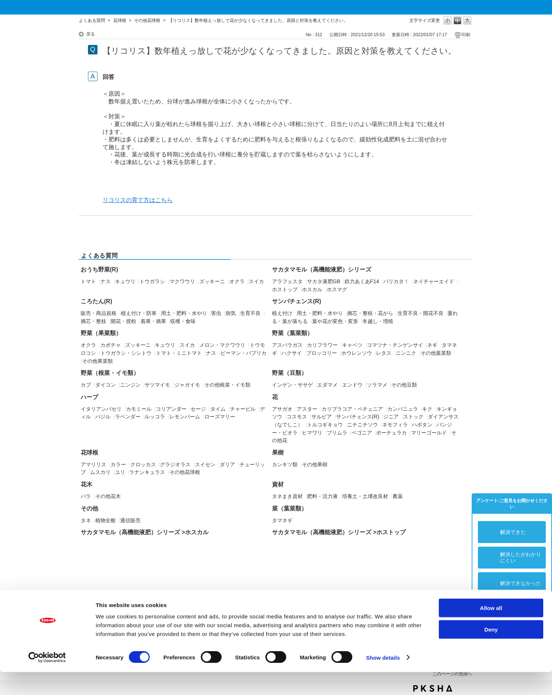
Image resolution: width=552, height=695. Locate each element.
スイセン (205, 464)
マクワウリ (182, 281)
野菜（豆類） (289, 373)
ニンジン (130, 385)
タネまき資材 (287, 496)
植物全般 (105, 520)
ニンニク (406, 353)
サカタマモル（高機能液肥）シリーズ (321, 269)
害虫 (216, 313)
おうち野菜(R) (99, 269)
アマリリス (93, 464)
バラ (86, 496)
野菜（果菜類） (101, 333)
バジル (103, 416)
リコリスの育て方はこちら (138, 200)
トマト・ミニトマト (179, 353)
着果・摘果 (153, 321)
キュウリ (125, 281)
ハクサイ (291, 353)
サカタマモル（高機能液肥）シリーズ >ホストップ (339, 532)
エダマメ (327, 385)
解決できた (513, 532)
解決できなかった (520, 583)
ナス (105, 281)
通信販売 (130, 520)
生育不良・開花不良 (421, 313)
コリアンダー (171, 409)
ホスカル (312, 289)
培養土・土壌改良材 (365, 496)
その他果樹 (314, 464)
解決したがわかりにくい (520, 557)
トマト (88, 281)
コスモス (297, 416)
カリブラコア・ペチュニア (352, 409)
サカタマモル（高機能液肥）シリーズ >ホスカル (144, 532)
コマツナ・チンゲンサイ (395, 345)
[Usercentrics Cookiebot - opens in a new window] (47, 680)
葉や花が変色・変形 (335, 321)
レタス (383, 353)
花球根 (119, 20)
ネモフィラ (395, 425)
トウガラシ (152, 281)
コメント (510, 609)
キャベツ (352, 345)
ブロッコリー (321, 353)
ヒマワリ (312, 433)
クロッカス (143, 464)
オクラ (237, 281)
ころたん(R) (96, 301)
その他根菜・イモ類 (227, 385)
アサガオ (282, 409)
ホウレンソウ (356, 353)
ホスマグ (337, 289)
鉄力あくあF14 (362, 281)
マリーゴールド (429, 433)
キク (427, 409)
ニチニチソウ (362, 425)
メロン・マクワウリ (222, 345)
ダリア (227, 464)
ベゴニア (362, 433)
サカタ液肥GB (323, 281)
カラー (118, 464)
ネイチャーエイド (433, 281)
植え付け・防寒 (139, 313)
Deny (491, 652)
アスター (307, 409)
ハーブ (89, 397)
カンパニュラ (402, 409)
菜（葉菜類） (289, 508)
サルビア (321, 416)
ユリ (120, 472)
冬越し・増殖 (378, 321)
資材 (278, 484)
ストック (413, 416)
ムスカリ (100, 472)
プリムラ (337, 433)
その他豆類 (404, 385)
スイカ (256, 281)
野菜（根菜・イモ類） (110, 373)
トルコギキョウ (325, 425)
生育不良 (250, 313)
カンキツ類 (285, 464)
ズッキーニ (212, 281)
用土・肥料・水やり (184, 313)
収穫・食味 (183, 321)
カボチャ (110, 345)
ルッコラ (155, 416)
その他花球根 (147, 20)
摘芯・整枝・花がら (370, 313)
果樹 (278, 452)
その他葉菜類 (436, 353)
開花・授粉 (123, 321)
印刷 (465, 34)
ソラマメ (377, 385)
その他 (89, 508)
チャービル (243, 409)
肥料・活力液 (322, 496)
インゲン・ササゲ (292, 385)
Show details (383, 680)
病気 (231, 313)
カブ (86, 385)
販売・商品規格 (98, 313)
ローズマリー (219, 416)
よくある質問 (92, 20)
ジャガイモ (187, 385)
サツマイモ (157, 385)
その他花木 (108, 496)
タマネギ (282, 520)
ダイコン (105, 385)
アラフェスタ (287, 281)
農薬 (397, 496)
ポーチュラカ (391, 433)
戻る (90, 34)
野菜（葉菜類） (292, 333)
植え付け (282, 313)
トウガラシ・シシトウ (126, 353)
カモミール (139, 409)
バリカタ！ (396, 281)
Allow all (491, 631)
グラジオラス (175, 464)
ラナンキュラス (147, 472)
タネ (86, 520)
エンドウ (352, 385)
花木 (86, 484)
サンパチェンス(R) (296, 301)
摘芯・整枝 (93, 321)
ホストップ (285, 289)
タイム (218, 409)
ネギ (432, 345)
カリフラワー (322, 345)
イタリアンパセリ (101, 409)
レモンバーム (184, 416)
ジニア (391, 416)
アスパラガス (287, 345)
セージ (198, 409)
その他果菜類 (97, 361)
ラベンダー (128, 416)
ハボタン (422, 425)
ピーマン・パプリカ (244, 353)
